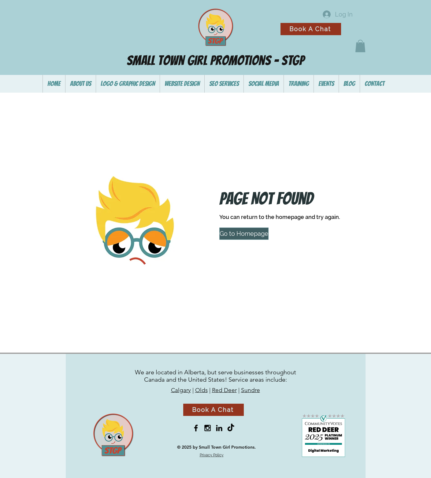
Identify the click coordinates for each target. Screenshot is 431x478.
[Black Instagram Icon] (207, 428)
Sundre (250, 390)
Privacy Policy (212, 455)
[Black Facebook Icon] (195, 428)
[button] (360, 46)
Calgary (181, 390)
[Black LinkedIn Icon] (219, 428)
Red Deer (224, 390)
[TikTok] (230, 428)
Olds (201, 390)
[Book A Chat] (311, 29)
